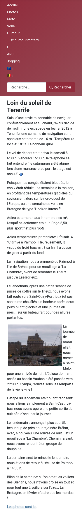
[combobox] (26, 87)
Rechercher (60, 87)
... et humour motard (23, 40)
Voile (11, 26)
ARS (10, 54)
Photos (12, 12)
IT (8, 47)
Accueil (12, 5)
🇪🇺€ (10, 68)
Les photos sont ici (21, 507)
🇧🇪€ (10, 75)
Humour (13, 33)
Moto (11, 19)
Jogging (13, 61)
